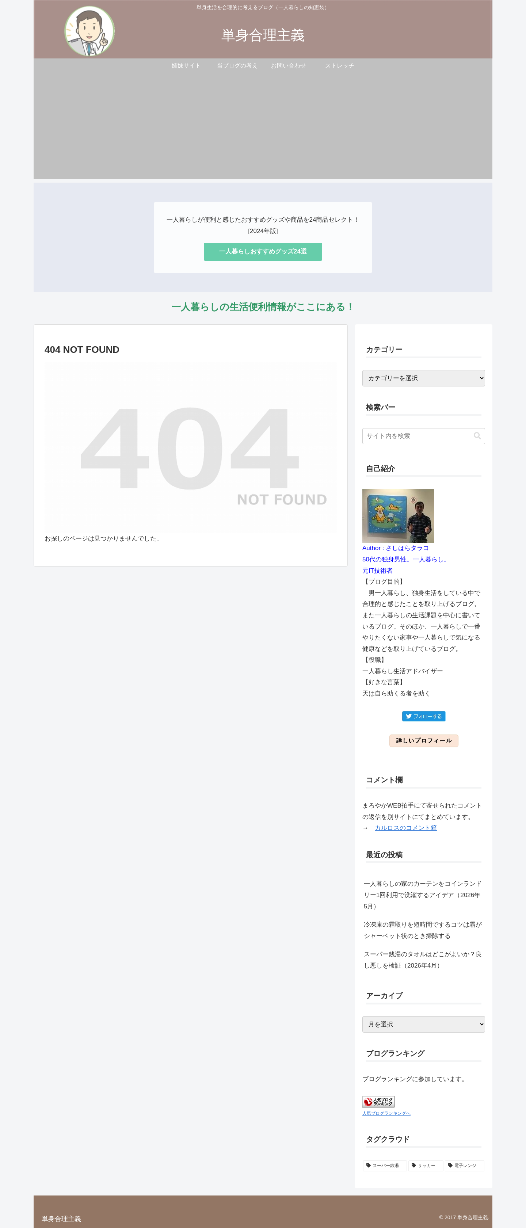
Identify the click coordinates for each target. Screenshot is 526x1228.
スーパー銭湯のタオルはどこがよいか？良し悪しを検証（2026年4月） (423, 960)
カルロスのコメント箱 (406, 827)
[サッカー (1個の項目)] (425, 1165)
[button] (477, 436)
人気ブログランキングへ (386, 1113)
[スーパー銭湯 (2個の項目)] (385, 1165)
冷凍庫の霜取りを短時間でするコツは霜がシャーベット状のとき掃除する (423, 930)
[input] (423, 436)
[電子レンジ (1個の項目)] (464, 1165)
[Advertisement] (263, 128)
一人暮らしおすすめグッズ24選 (263, 251)
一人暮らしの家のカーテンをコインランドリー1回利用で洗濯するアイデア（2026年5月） (423, 894)
